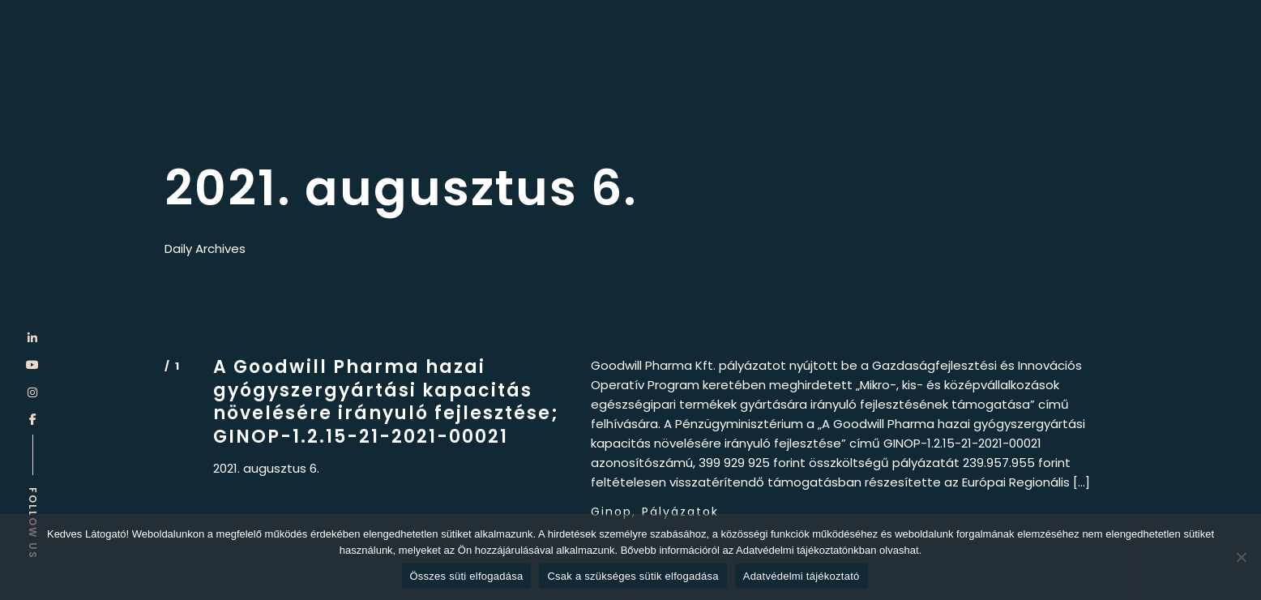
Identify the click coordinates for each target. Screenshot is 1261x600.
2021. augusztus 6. (266, 469)
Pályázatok (680, 511)
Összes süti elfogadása (467, 576)
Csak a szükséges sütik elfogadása (632, 576)
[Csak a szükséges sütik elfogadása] (1241, 557)
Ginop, (613, 511)
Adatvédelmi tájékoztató (801, 576)
